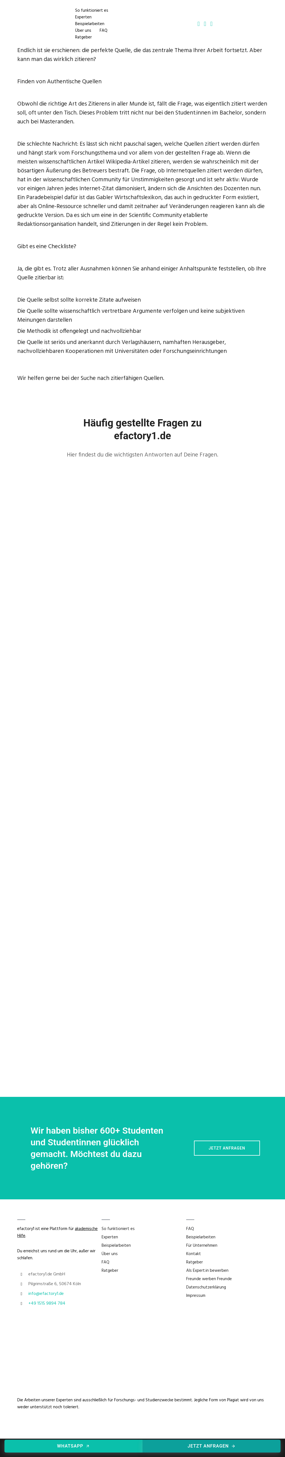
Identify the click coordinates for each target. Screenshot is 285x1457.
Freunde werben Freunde (209, 1279)
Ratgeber (83, 37)
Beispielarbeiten (90, 23)
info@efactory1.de (46, 1293)
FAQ (104, 30)
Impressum (195, 1295)
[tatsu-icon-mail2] (205, 24)
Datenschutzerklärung (206, 1287)
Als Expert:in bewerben (207, 1270)
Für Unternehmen (201, 1245)
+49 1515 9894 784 (46, 1303)
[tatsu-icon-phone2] (198, 24)
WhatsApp (73, 1446)
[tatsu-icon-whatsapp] (211, 24)
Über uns (83, 30)
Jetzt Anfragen (227, 1148)
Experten (83, 17)
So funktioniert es (92, 10)
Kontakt (193, 1254)
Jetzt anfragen (211, 1446)
